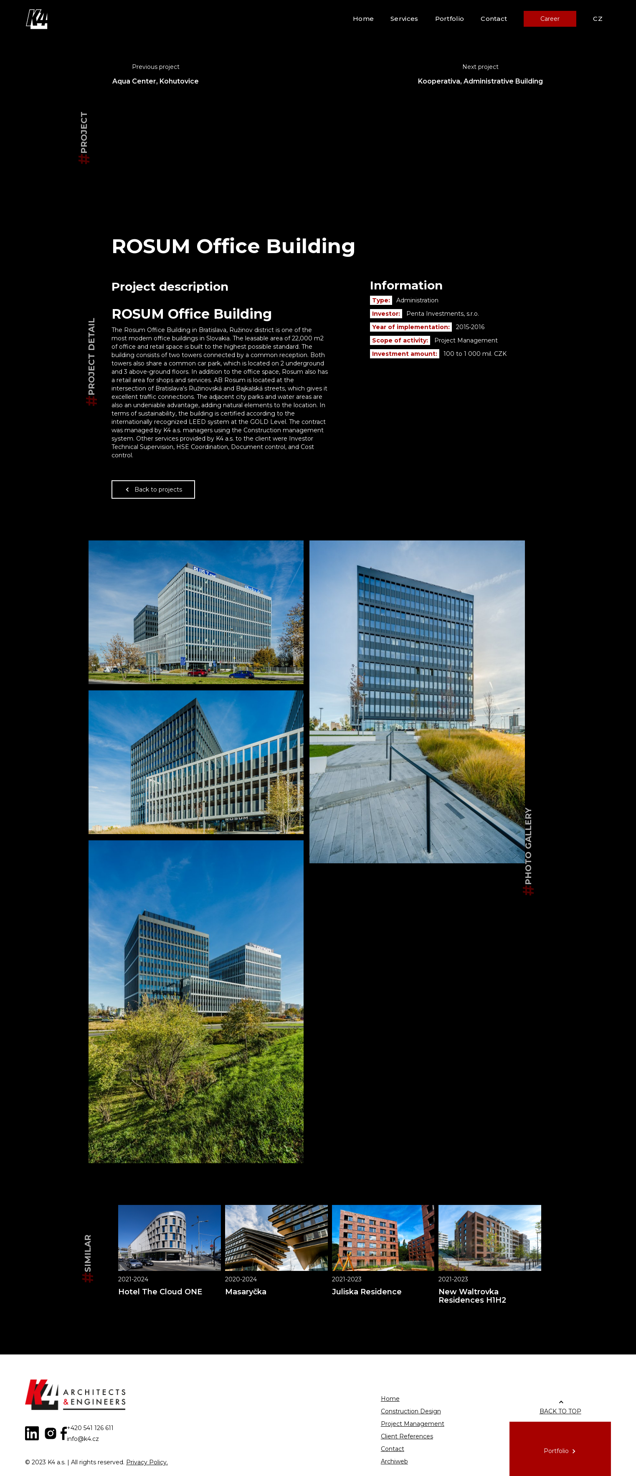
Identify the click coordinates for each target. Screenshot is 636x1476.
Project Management (412, 1424)
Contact (494, 19)
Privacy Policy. (147, 1462)
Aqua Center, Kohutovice (155, 81)
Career (550, 19)
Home (363, 19)
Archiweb (394, 1461)
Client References (407, 1436)
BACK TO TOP (560, 1411)
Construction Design (411, 1411)
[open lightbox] (196, 612)
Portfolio (449, 19)
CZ (598, 19)
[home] (37, 19)
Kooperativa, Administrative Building (480, 81)
